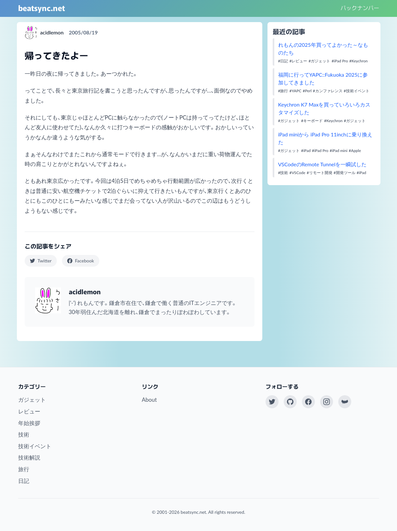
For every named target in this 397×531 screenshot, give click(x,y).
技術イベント (34, 446)
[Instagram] (326, 401)
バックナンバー (360, 8)
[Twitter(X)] (272, 401)
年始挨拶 (29, 423)
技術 (23, 434)
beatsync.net (41, 8)
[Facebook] (308, 401)
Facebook (80, 260)
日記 (23, 480)
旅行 (23, 469)
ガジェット (32, 399)
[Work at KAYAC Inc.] (344, 401)
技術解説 (29, 457)
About (149, 399)
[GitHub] (290, 401)
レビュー (29, 411)
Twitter (41, 260)
